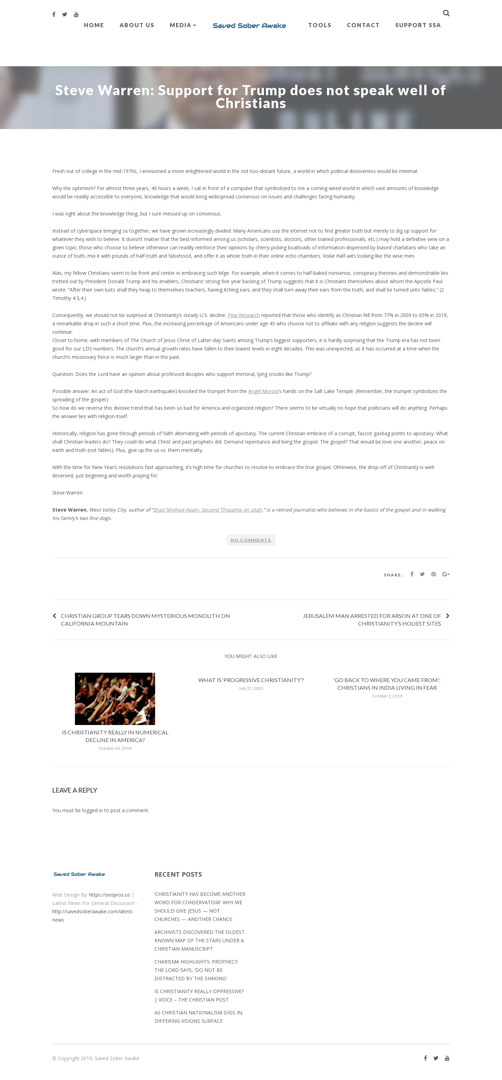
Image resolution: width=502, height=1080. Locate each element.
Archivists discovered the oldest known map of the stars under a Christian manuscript (199, 940)
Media (181, 25)
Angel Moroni (263, 391)
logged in (92, 810)
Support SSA (418, 25)
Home (94, 25)
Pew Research (244, 315)
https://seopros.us (109, 894)
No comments (251, 540)
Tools (320, 25)
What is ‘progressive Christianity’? (251, 680)
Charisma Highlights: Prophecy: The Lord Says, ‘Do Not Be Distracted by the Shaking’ (196, 970)
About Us (137, 25)
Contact (363, 25)
